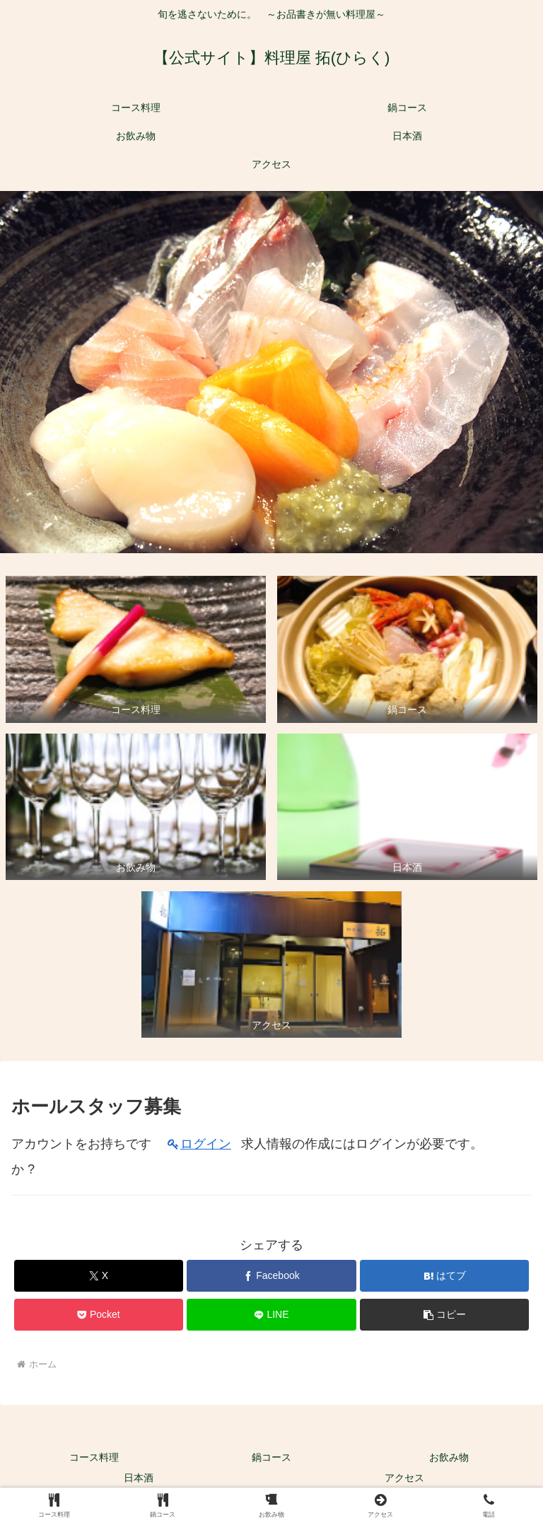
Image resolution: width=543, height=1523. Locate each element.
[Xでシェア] (98, 1276)
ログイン (205, 1144)
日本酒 (138, 1477)
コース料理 (94, 1457)
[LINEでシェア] (271, 1315)
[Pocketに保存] (98, 1315)
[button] (444, 1315)
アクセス (404, 1477)
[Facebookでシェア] (271, 1276)
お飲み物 (449, 1457)
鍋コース (271, 1457)
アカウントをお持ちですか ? (81, 1156)
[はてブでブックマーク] (444, 1276)
